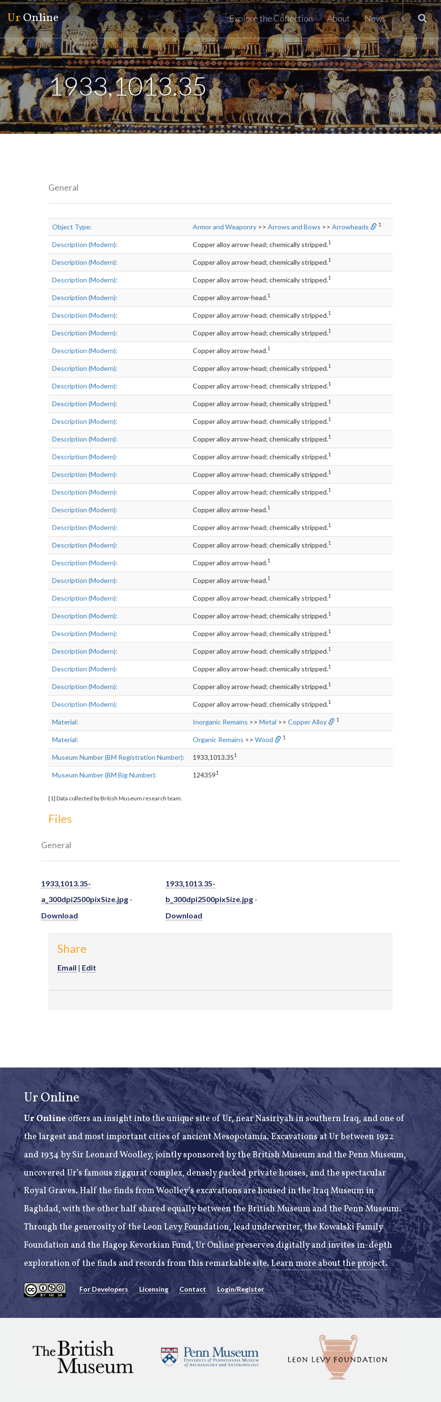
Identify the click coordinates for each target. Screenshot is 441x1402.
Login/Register (240, 1289)
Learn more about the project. (329, 1264)
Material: (65, 722)
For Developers (103, 1289)
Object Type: (72, 227)
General (63, 187)
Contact (192, 1289)
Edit (89, 967)
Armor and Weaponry (224, 227)
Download (59, 915)
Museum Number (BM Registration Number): (118, 757)
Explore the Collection (271, 18)
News (375, 18)
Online (32, 18)
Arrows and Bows (294, 227)
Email (67, 967)
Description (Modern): (85, 244)
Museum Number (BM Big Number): (104, 775)
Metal (267, 722)
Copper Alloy (307, 722)
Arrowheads (350, 227)
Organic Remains (218, 739)
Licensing (153, 1289)
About (338, 18)
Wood (264, 739)
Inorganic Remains (220, 722)
